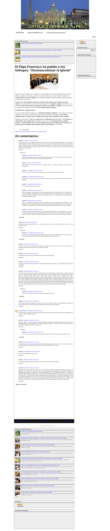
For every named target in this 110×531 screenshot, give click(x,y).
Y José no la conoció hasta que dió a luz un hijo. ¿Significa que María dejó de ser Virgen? (40, 465)
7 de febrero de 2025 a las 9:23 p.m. (34, 190)
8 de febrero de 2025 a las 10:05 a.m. (31, 367)
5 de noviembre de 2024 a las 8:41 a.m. (35, 232)
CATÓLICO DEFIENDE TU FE (35, 32)
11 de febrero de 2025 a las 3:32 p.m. (35, 209)
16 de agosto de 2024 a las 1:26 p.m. (31, 342)
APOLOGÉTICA (20, 32)
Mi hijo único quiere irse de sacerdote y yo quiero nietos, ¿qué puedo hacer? (37, 485)
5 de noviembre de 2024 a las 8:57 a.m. (35, 176)
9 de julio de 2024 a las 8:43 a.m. (34, 162)
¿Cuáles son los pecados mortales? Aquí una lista (32, 43)
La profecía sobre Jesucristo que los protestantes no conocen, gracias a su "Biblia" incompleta (41, 50)
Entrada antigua (69, 421)
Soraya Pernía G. (22, 310)
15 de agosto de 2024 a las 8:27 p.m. (31, 271)
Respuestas (22, 152)
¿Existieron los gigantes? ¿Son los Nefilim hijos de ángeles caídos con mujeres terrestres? (40, 56)
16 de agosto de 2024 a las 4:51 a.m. (35, 170)
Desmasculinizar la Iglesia (24, 131)
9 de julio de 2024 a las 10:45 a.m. (30, 253)
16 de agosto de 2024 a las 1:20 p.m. (35, 291)
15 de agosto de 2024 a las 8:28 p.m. (31, 301)
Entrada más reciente (20, 421)
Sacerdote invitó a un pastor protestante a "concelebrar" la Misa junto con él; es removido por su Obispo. (44, 438)
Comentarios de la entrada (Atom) (47, 425)
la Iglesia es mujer (42, 131)
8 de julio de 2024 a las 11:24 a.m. (34, 155)
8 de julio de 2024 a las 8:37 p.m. (30, 222)
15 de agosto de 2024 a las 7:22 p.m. (31, 261)
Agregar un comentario (21, 384)
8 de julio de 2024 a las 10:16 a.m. (30, 140)
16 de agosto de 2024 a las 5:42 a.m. (31, 320)
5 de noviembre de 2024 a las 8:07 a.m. (31, 351)
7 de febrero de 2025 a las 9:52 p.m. (31, 359)
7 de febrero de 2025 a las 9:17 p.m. (34, 184)
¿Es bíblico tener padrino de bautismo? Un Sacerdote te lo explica (35, 451)
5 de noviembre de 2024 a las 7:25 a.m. (35, 332)
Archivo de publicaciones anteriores (56, 32)
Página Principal (45, 421)
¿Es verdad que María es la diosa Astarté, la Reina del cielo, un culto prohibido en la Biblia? (41, 472)
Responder (21, 149)
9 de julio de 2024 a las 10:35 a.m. (30, 244)
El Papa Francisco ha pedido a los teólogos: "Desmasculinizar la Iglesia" (36, 492)
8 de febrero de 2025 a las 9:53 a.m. (34, 200)
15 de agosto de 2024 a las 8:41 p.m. (35, 310)
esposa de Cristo (34, 131)
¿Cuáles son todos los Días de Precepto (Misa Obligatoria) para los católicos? (38, 445)
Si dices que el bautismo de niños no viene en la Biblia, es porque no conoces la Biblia (40, 478)
